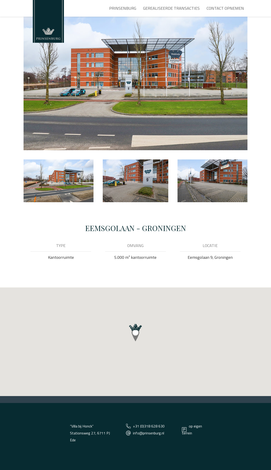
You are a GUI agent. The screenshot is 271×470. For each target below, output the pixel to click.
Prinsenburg (122, 8)
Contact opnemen (225, 8)
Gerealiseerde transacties (171, 8)
